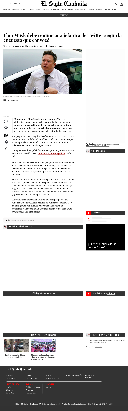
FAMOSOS (99, 10)
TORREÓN (15, 10)
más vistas (98, 347)
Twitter (6, 130)
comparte (6, 150)
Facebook (6, 123)
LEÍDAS (96, 212)
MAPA (114, 10)
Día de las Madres (103, 146)
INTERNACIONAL (80, 10)
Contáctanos (10, 393)
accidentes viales (99, 144)
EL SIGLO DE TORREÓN (73, 375)
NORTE (64, 10)
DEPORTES (91, 10)
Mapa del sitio (31, 393)
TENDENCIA (98, 150)
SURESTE (31, 10)
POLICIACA (6, 10)
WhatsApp (6, 137)
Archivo (48, 387)
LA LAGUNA (10, 378)
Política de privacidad (33, 387)
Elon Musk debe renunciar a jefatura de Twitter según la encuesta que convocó (107, 341)
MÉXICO (70, 10)
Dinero (64, 15)
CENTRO (46, 10)
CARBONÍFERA (55, 10)
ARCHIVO (107, 10)
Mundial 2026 (93, 146)
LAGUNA (38, 10)
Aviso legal (29, 390)
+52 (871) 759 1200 (105, 404)
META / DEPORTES (52, 378)
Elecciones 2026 (110, 144)
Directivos (9, 390)
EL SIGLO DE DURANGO (89, 376)
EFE (4, 100)
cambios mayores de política (51, 153)
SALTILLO (24, 10)
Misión (8, 387)
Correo (6, 143)
